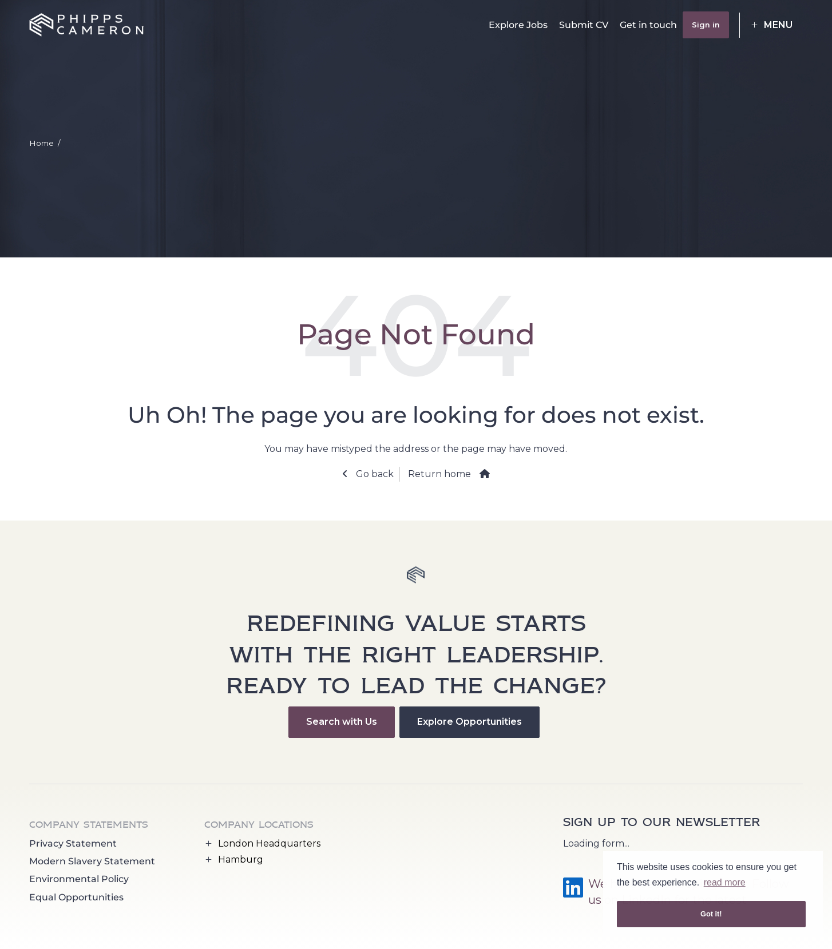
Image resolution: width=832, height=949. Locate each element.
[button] (771, 25)
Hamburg (240, 859)
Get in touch (648, 24)
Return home (439, 473)
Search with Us (341, 721)
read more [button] (725, 882)
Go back (374, 473)
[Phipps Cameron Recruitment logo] (86, 25)
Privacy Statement (73, 843)
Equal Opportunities (76, 897)
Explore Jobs (518, 24)
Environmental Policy (79, 878)
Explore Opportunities (469, 721)
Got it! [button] (711, 914)
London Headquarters (269, 843)
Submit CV (583, 24)
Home (41, 143)
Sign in (706, 25)
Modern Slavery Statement (92, 861)
